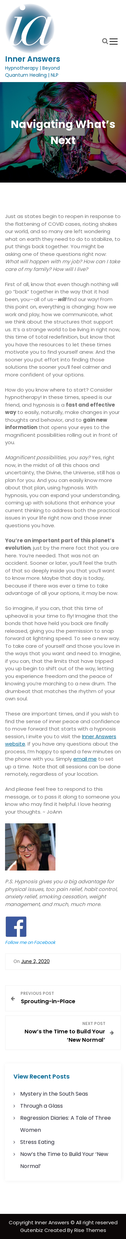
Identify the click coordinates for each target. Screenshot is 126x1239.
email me (85, 758)
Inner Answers (32, 59)
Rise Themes (90, 1230)
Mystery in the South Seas (54, 1094)
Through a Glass (41, 1106)
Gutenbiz (32, 1230)
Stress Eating (37, 1142)
